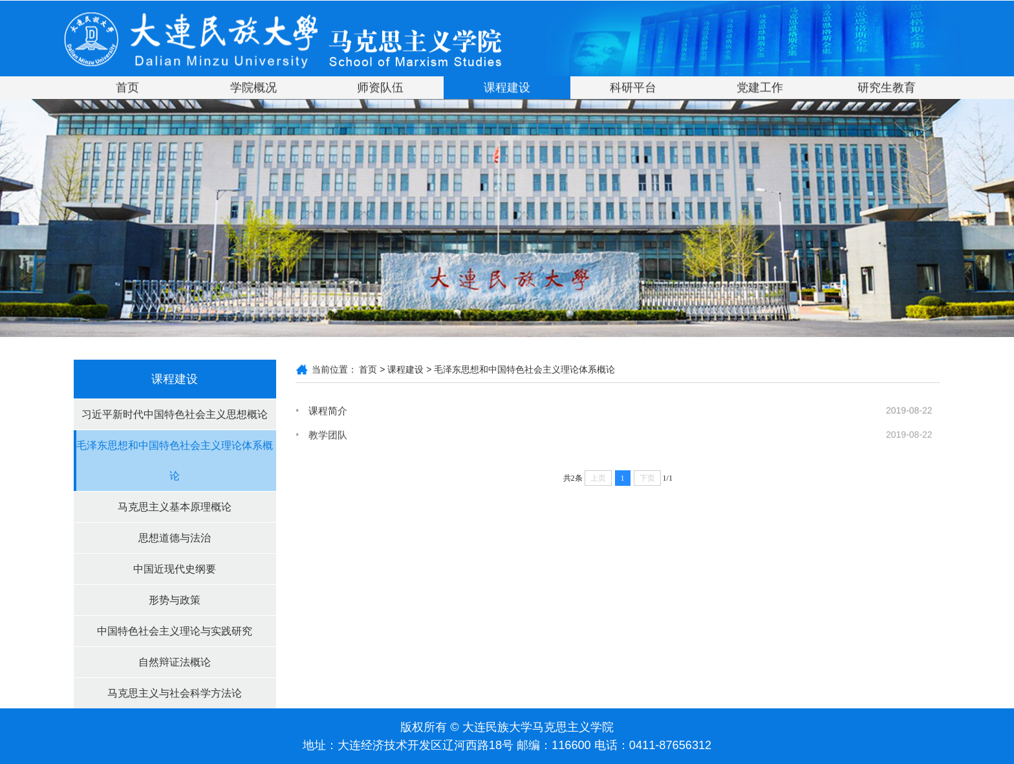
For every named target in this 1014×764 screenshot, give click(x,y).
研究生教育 (887, 88)
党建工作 (760, 88)
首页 (127, 88)
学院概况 (253, 88)
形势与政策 (174, 600)
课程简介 (327, 411)
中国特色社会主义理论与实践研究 (174, 631)
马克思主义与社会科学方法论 (174, 693)
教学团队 (327, 436)
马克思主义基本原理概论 (175, 506)
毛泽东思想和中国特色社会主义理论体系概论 (174, 460)
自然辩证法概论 (174, 662)
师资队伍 (380, 88)
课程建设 (507, 88)
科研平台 (633, 88)
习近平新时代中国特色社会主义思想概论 (174, 414)
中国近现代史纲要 (174, 568)
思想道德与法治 (174, 537)
